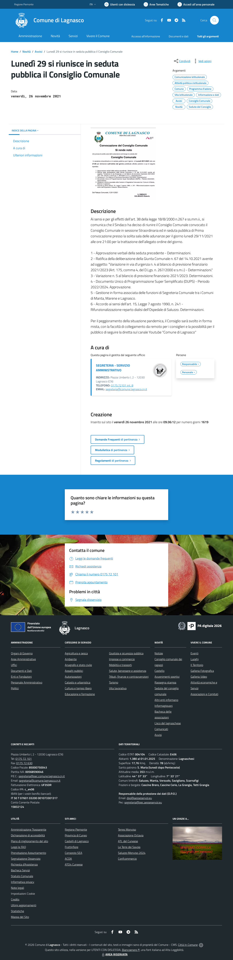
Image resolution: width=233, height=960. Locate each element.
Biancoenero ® (131, 950)
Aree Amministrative (23, 659)
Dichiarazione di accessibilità (28, 835)
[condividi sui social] (182, 61)
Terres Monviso (127, 829)
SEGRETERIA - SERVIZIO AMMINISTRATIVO (113, 368)
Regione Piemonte (76, 829)
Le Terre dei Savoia (129, 847)
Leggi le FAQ (18, 847)
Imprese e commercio (122, 659)
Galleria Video (199, 676)
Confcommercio (127, 858)
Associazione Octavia (130, 835)
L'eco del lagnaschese (168, 723)
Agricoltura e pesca (76, 653)
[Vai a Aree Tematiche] (156, 4)
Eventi (194, 653)
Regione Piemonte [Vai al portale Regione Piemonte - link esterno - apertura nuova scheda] (23, 4)
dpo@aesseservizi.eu (139, 798)
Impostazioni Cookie (23, 893)
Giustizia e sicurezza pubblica (126, 653)
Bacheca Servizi (20, 870)
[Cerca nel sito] (214, 20)
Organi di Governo (22, 653)
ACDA (68, 858)
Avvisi (38, 51)
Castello (159, 671)
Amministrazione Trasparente (28, 829)
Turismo (113, 682)
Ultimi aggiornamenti (23, 905)
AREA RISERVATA (114, 954)
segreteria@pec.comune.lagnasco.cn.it (42, 776)
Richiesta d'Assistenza (24, 864)
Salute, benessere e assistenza (127, 671)
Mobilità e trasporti (120, 665)
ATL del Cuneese (128, 841)
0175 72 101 (23, 758)
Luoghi (195, 659)
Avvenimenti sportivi (167, 676)
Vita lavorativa (118, 688)
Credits (15, 899)
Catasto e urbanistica (77, 682)
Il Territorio (197, 665)
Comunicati (161, 729)
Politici (15, 688)
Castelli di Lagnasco (77, 841)
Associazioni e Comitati (204, 694)
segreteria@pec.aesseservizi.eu (143, 802)
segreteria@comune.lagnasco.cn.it (126, 389)
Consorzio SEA (73, 853)
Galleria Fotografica (202, 671)
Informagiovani (164, 706)
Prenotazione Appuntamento (28, 853)
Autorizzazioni (73, 676)
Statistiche (17, 911)
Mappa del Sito (20, 917)
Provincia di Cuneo (76, 835)
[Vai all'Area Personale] (196, 4)
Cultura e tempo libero (78, 688)
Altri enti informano (166, 700)
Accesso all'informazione (145, 36)
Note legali (17, 888)
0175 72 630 (24, 763)
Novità (26, 51)
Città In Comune (188, 945)
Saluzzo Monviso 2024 (131, 853)
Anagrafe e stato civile (78, 665)
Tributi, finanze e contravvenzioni (129, 676)
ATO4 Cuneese (74, 864)
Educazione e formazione (80, 694)
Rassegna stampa (165, 682)
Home (14, 51)
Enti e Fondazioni (21, 676)
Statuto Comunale (22, 876)
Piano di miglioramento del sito (29, 841)
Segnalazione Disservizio (25, 858)
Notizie (159, 653)
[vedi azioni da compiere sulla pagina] (202, 61)
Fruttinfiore (71, 847)
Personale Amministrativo (26, 682)
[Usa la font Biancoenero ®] (119, 4)
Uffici (14, 665)
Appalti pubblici (74, 671)
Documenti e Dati (21, 671)
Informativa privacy (22, 882)
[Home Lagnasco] (49, 20)
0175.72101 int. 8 (122, 385)
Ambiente (71, 659)
